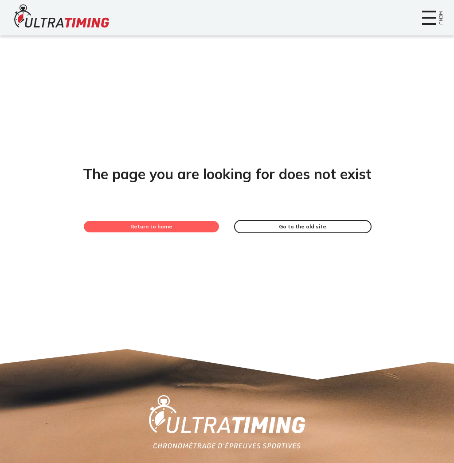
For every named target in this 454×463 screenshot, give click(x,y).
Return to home (151, 226)
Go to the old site (302, 226)
